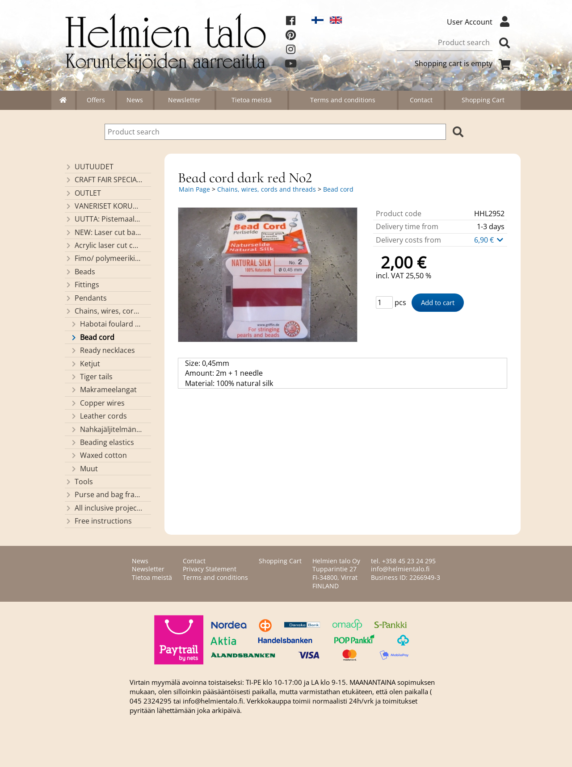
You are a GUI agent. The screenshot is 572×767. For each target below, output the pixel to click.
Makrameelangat (103, 389)
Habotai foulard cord (106, 324)
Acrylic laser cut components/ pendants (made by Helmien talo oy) (104, 245)
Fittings (82, 284)
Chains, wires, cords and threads (104, 311)
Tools (79, 481)
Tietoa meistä (251, 100)
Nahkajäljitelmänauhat (106, 429)
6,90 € (489, 240)
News (134, 100)
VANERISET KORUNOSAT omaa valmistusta (104, 206)
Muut (84, 469)
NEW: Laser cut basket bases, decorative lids (104, 232)
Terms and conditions (342, 100)
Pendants (86, 298)
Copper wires (97, 403)
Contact (421, 100)
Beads (80, 272)
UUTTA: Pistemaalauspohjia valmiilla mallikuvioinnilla (104, 219)
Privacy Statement (209, 569)
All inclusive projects (104, 508)
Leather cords (98, 416)
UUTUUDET (89, 167)
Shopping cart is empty (464, 63)
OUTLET (83, 193)
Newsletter (184, 100)
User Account (480, 22)
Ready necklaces (102, 350)
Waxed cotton (98, 455)
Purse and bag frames (104, 494)
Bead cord (92, 337)
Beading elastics (102, 442)
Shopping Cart (483, 100)
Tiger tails (91, 376)
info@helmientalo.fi (400, 569)
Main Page (194, 189)
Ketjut (85, 364)
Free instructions (98, 521)
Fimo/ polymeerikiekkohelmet (104, 258)
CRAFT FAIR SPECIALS (104, 179)
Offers (96, 100)
